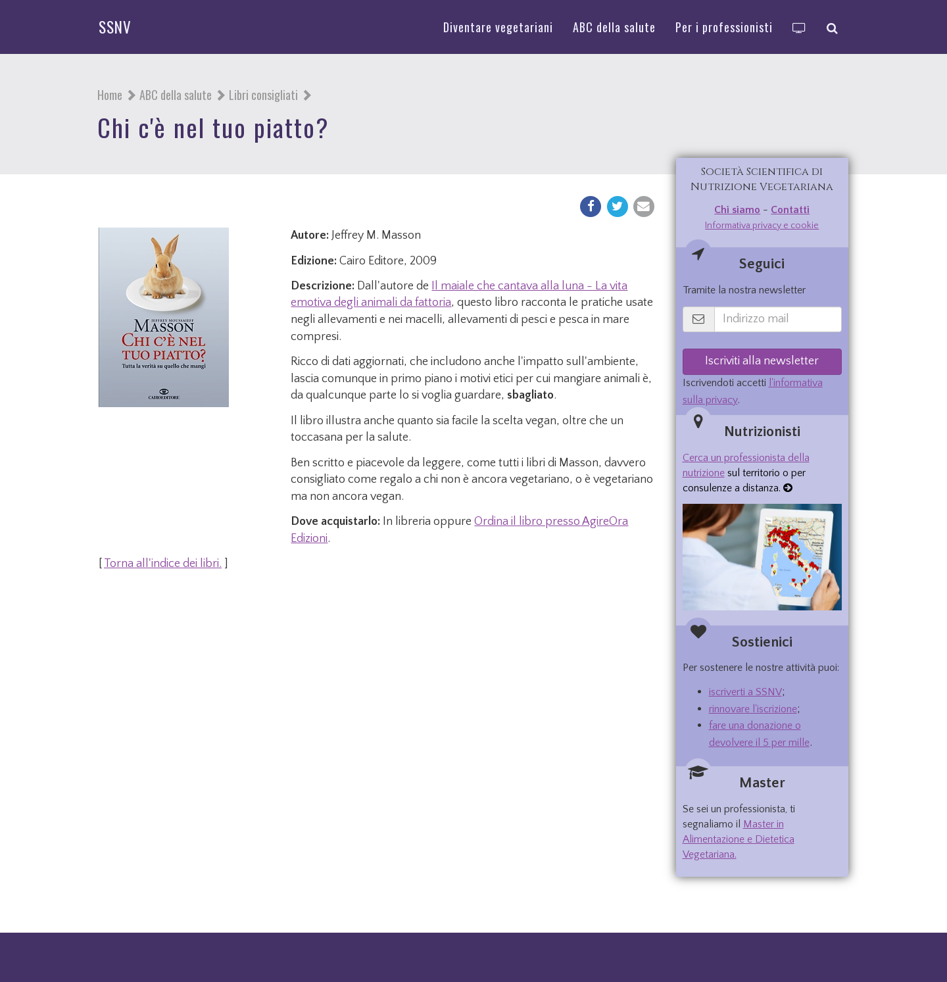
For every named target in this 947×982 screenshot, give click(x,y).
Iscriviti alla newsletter (762, 361)
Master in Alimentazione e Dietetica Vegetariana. (738, 839)
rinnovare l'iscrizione (753, 709)
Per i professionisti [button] (724, 27)
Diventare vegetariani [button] (498, 27)
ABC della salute (175, 94)
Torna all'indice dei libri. (163, 563)
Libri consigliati (263, 94)
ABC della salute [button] (614, 27)
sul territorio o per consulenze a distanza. (746, 473)
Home (109, 94)
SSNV (115, 27)
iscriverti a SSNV (745, 692)
